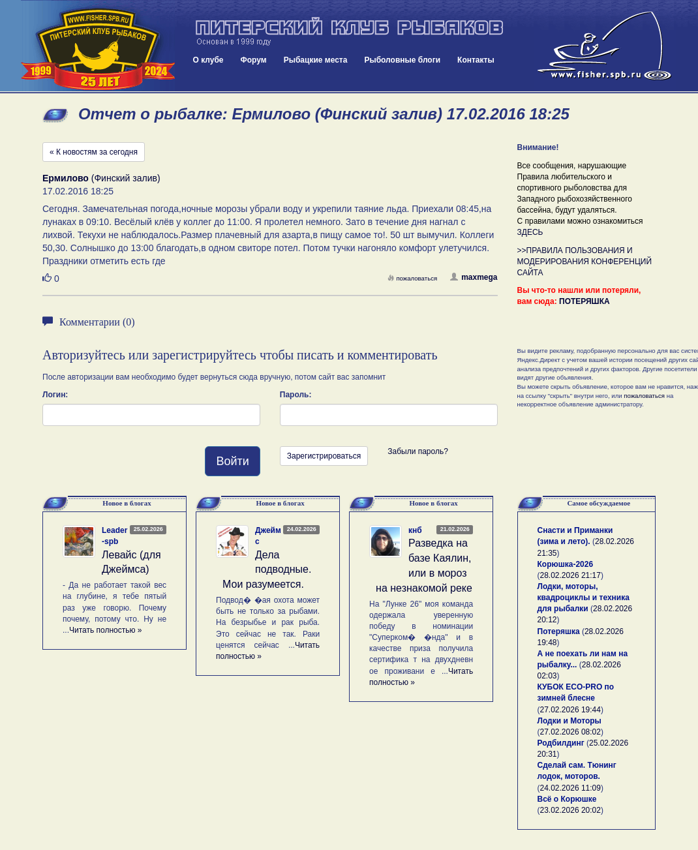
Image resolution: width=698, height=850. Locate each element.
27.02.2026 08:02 (570, 731)
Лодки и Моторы (569, 720)
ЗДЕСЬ (530, 232)
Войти (232, 461)
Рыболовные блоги (402, 60)
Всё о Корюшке (567, 799)
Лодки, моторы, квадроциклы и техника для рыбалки (584, 597)
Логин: (55, 394)
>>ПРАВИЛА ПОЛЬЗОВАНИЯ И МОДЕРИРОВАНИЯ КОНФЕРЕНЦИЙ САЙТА (584, 261)
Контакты (475, 60)
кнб (415, 530)
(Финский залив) (101, 178)
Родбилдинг (561, 743)
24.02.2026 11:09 (570, 788)
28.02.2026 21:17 (570, 575)
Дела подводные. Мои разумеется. (266, 569)
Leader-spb (114, 536)
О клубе (208, 60)
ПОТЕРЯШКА (584, 301)
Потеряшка (559, 631)
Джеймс (268, 536)
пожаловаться (412, 278)
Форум (254, 60)
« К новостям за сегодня (94, 152)
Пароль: (296, 394)
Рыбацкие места (316, 60)
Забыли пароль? (417, 451)
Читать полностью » (105, 630)
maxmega (473, 277)
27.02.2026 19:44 (570, 709)
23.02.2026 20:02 (570, 810)
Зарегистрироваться (324, 456)
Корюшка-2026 (566, 564)
